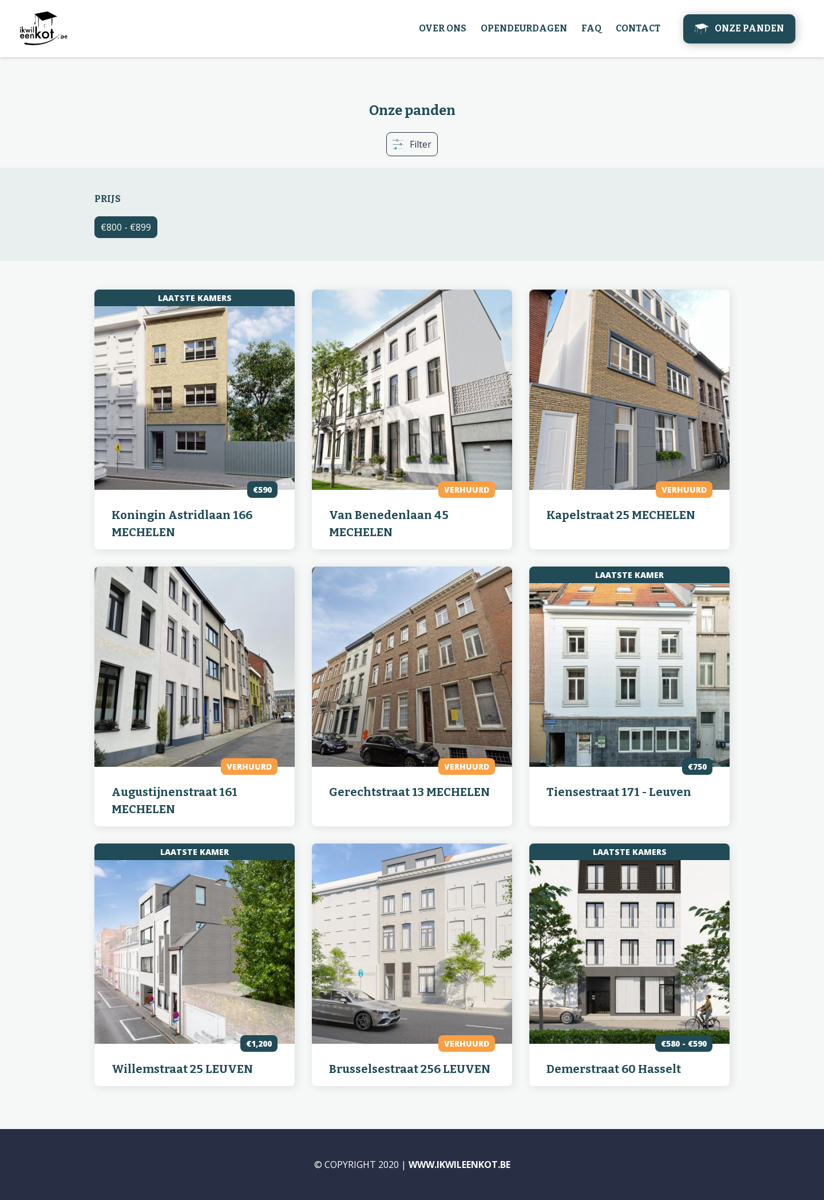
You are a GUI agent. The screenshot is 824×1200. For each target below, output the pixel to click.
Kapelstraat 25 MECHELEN (620, 515)
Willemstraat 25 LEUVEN (182, 1069)
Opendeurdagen (524, 28)
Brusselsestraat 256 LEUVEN (409, 1069)
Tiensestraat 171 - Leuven (618, 792)
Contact (638, 28)
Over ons (442, 28)
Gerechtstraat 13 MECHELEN (409, 792)
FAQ (591, 28)
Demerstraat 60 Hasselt (613, 1069)
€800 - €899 (126, 227)
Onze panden (749, 28)
